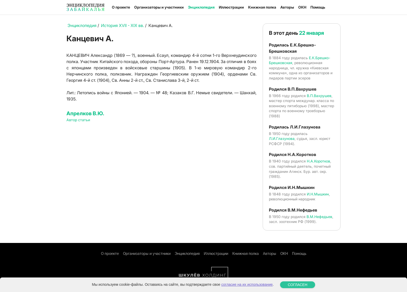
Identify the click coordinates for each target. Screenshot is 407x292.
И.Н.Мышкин (318, 194)
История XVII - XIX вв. (122, 25)
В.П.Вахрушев (319, 95)
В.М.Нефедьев (319, 216)
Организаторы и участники (159, 7)
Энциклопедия (201, 7)
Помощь (317, 7)
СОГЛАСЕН (297, 285)
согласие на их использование (247, 284)
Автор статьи (78, 120)
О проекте (121, 7)
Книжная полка (262, 7)
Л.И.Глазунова (282, 138)
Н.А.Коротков (318, 161)
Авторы (287, 7)
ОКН (302, 7)
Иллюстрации (231, 7)
